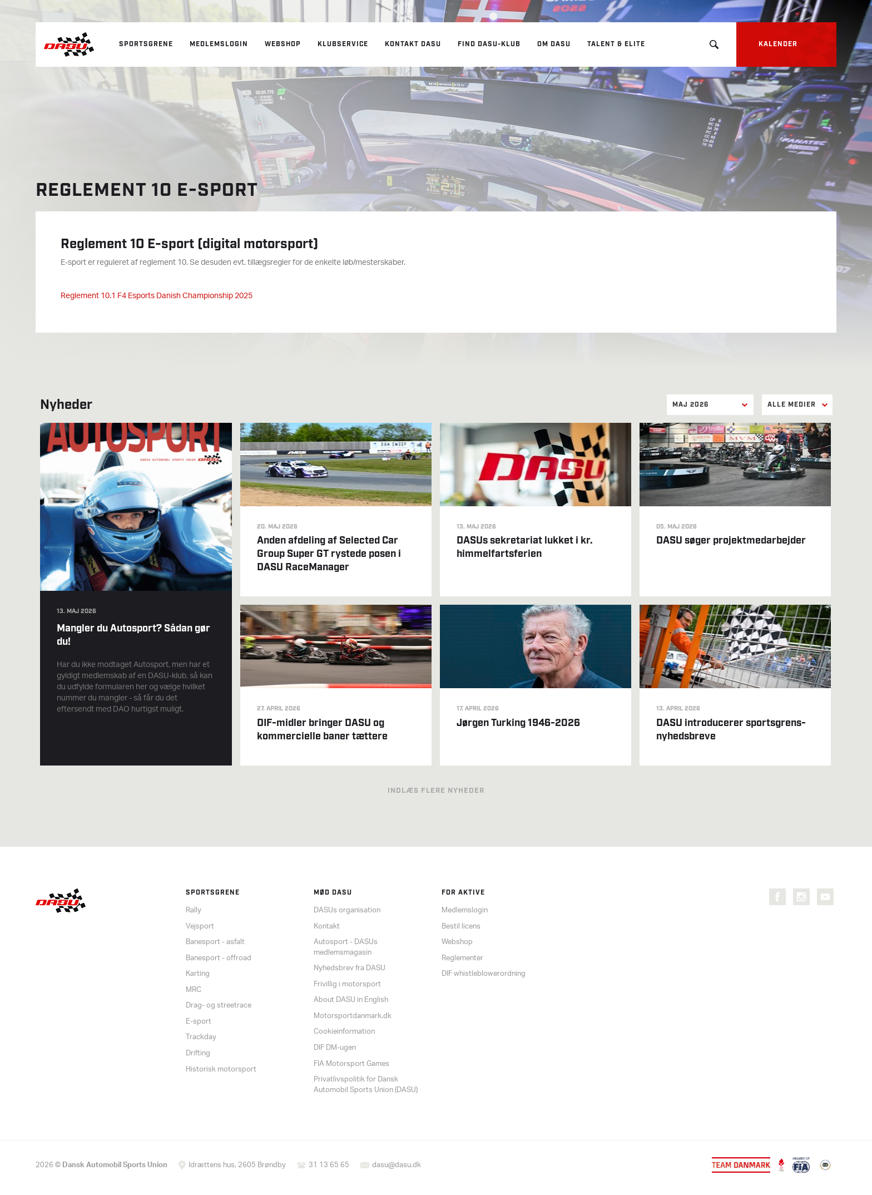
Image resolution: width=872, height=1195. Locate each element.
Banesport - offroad (218, 958)
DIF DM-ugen (335, 1048)
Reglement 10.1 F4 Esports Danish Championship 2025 (156, 296)
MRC (193, 990)
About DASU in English (351, 1000)
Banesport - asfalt (215, 942)
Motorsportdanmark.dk (353, 1016)
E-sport (198, 1022)
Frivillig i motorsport (347, 984)
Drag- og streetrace (218, 1006)
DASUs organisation (347, 910)
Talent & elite (616, 44)
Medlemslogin (219, 44)
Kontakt (327, 927)
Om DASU (554, 44)
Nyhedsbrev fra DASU (349, 968)
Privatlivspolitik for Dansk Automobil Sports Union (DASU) (366, 1084)
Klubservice (343, 44)
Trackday (201, 1037)
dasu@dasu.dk (396, 1165)
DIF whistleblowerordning (484, 974)
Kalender (778, 44)
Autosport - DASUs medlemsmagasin (346, 947)
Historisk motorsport (221, 1069)
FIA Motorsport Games (351, 1064)
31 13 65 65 (329, 1165)
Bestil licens (461, 927)
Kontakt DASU (413, 44)
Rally (193, 910)
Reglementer (462, 958)
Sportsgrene (146, 44)
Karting (198, 974)
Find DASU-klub (489, 44)
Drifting (198, 1053)
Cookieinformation (344, 1032)
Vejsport (200, 927)
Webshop (283, 44)
